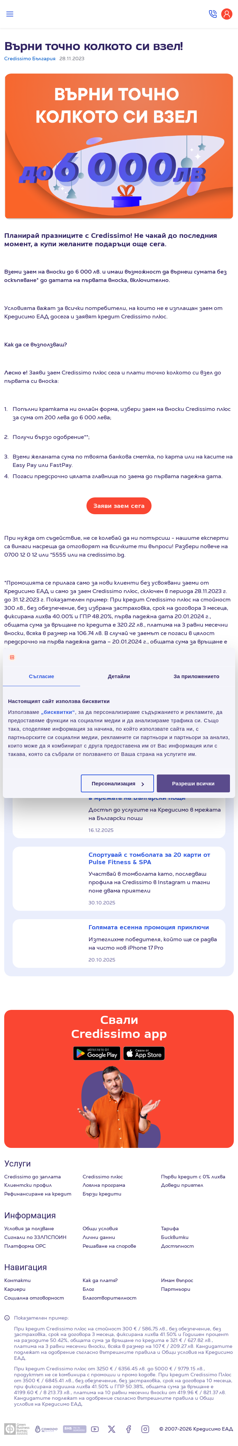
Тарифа (170, 1228)
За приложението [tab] (196, 676)
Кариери (15, 1289)
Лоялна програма (104, 1185)
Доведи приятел (182, 1185)
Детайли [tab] (119, 676)
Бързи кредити (102, 1194)
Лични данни (99, 1237)
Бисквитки (175, 1237)
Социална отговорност (34, 1298)
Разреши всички (193, 783)
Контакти (17, 1280)
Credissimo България (29, 58)
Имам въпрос (177, 1280)
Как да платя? (100, 1280)
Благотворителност (109, 1298)
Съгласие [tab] (41, 676)
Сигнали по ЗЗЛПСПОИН (35, 1237)
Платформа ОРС (25, 1246)
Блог (88, 1289)
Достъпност (177, 1246)
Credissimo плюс (103, 1176)
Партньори (175, 1289)
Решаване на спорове (109, 1246)
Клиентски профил (28, 1185)
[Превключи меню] (10, 14)
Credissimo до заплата (32, 1176)
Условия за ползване (29, 1228)
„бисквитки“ (58, 712)
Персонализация (118, 783)
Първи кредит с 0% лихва (193, 1176)
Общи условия (100, 1228)
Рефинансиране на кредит (37, 1194)
